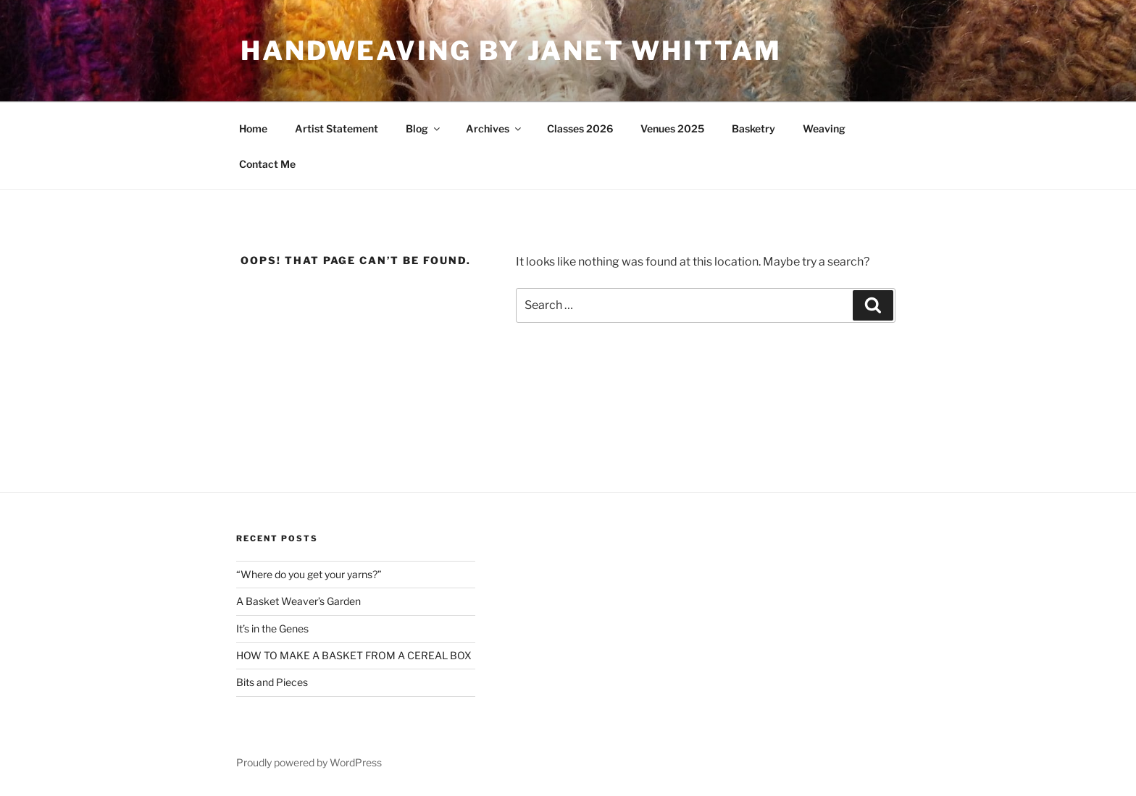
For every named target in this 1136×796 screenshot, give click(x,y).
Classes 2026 (580, 128)
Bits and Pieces (272, 682)
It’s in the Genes (272, 628)
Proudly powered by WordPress (309, 762)
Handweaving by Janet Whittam (511, 51)
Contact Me (267, 164)
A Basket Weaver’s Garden (298, 601)
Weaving (824, 128)
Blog (424, 128)
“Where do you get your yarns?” (309, 574)
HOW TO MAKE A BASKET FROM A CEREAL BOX (354, 655)
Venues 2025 (672, 128)
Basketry (753, 128)
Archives (494, 128)
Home (253, 128)
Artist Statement (336, 128)
